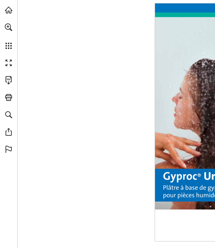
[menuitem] (8, 36)
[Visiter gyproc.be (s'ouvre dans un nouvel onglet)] (8, 10)
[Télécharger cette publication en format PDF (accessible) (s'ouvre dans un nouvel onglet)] (8, 80)
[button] (8, 27)
